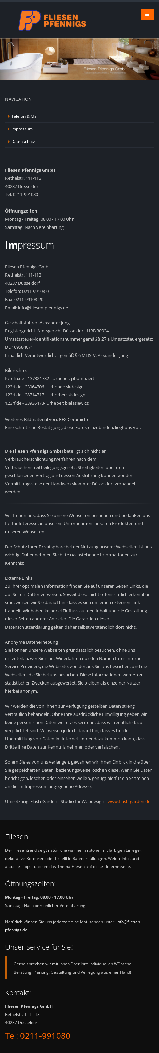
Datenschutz (23, 141)
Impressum (22, 128)
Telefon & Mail (25, 116)
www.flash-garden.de (129, 801)
